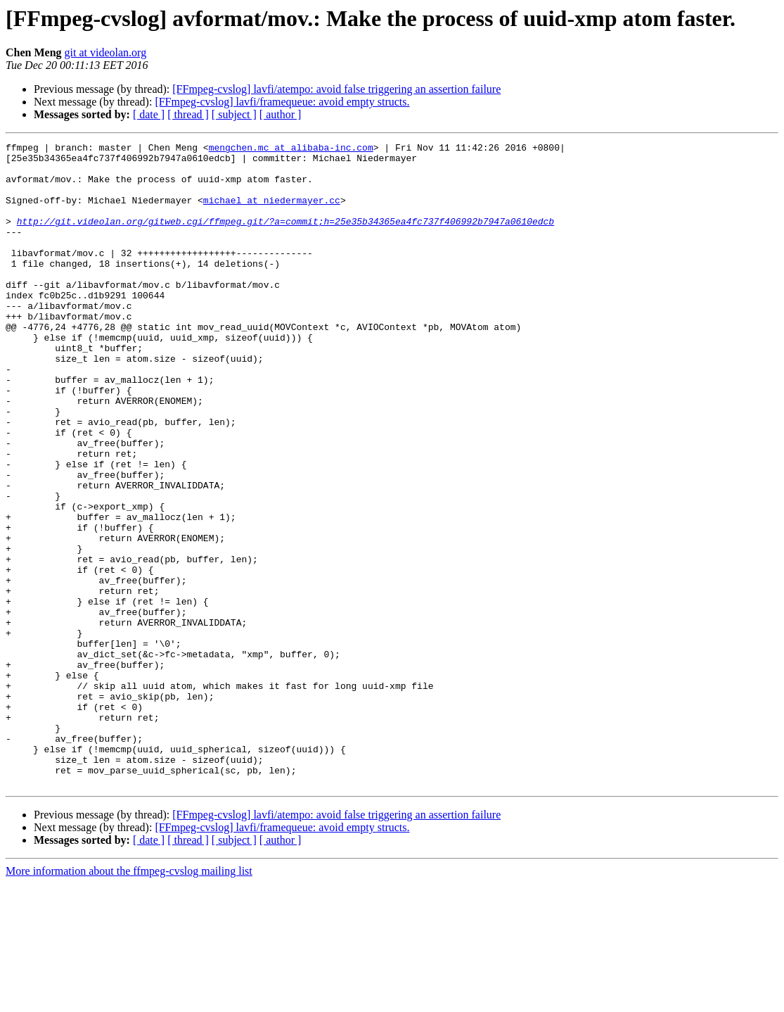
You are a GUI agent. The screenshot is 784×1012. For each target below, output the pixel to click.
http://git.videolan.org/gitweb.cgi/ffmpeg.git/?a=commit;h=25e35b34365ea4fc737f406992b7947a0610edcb (285, 238)
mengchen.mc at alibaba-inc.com (291, 149)
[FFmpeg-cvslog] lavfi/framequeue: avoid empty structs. (282, 102)
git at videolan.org (106, 52)
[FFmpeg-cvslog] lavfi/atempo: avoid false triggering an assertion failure (336, 89)
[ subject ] (234, 114)
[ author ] (280, 114)
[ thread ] (188, 114)
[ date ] (149, 114)
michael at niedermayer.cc (271, 212)
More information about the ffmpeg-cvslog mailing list (129, 1000)
